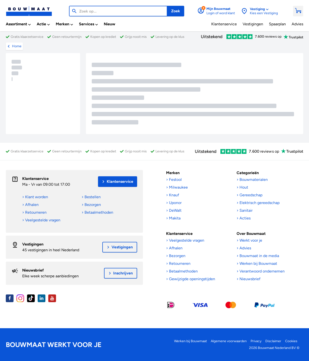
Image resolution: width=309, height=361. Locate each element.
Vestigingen (32, 244)
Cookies (291, 341)
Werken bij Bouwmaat (190, 341)
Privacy (256, 341)
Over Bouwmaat (251, 233)
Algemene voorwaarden (229, 341)
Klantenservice (35, 178)
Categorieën (248, 172)
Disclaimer (273, 341)
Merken (173, 172)
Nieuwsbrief (33, 270)
